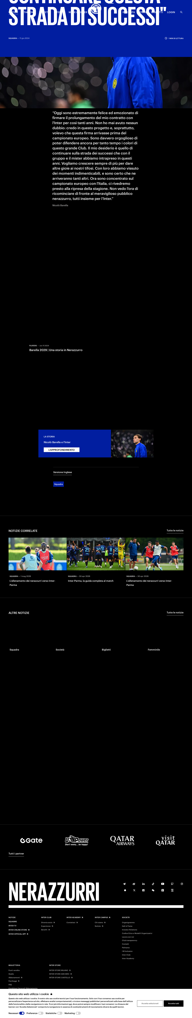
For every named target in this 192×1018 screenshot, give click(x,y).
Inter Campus (101, 917)
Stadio (11, 974)
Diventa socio (46, 923)
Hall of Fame (127, 926)
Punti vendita (14, 970)
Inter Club (46, 917)
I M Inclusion (127, 951)
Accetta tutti (173, 1003)
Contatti (125, 944)
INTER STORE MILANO (58, 970)
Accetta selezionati (150, 1003)
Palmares (126, 948)
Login (171, 12)
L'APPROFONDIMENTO (62, 427)
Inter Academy (74, 917)
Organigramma (128, 923)
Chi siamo (99, 923)
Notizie (12, 917)
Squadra (58, 461)
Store (143, 12)
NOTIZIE (13, 12)
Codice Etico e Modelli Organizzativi (137, 933)
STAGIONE (28, 12)
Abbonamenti (14, 978)
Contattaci (71, 923)
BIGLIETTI (157, 12)
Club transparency (129, 940)
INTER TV (59, 12)
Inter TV (12, 926)
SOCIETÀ (44, 12)
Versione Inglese (62, 449)
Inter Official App (17, 934)
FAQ (10, 985)
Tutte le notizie (175, 508)
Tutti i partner (16, 853)
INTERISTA (129, 12)
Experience (46, 926)
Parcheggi (13, 981)
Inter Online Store (18, 930)
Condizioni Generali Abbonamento (23, 988)
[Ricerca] (181, 12)
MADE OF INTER (78, 12)
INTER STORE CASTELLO (59, 978)
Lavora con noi (128, 937)
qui (70, 1004)
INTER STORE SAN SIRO (59, 974)
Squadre (13, 922)
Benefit (44, 930)
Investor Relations (129, 930)
